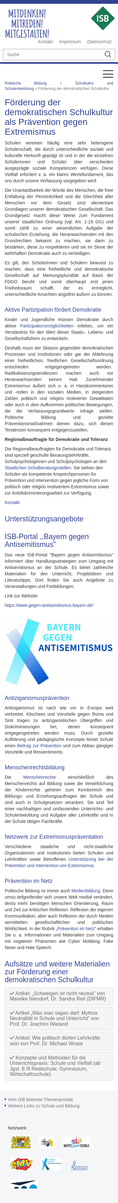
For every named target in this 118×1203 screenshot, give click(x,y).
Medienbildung (85, 890)
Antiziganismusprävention (37, 698)
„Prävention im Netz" (76, 928)
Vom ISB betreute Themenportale (40, 1099)
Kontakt (45, 41)
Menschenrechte (39, 777)
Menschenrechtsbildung (35, 767)
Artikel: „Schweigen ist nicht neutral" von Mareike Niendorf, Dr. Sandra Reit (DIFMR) (58, 996)
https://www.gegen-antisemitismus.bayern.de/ (49, 605)
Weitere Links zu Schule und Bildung (44, 1105)
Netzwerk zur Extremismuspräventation (54, 837)
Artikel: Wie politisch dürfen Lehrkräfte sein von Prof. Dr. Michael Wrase (55, 1040)
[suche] (52, 54)
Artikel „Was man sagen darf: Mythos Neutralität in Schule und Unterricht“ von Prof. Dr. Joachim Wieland (54, 1018)
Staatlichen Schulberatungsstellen (38, 467)
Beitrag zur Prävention (38, 745)
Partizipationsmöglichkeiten (47, 325)
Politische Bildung (26, 83)
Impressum (70, 41)
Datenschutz (99, 41)
